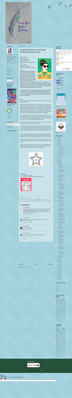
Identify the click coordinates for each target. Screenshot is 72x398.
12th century (58, 310)
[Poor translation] (5, 379)
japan (64, 332)
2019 (58, 264)
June (59, 158)
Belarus (62, 350)
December (60, 147)
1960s (57, 305)
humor (48, 199)
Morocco (64, 352)
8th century (63, 316)
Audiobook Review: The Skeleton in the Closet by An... (61, 248)
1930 (60, 316)
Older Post (50, 264)
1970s (59, 305)
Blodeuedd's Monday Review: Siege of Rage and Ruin (61, 193)
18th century (62, 302)
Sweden (60, 340)
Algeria (61, 346)
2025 (58, 139)
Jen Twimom (25, 207)
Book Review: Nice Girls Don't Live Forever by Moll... (61, 223)
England (58, 329)
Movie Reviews (9, 69)
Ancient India (61, 318)
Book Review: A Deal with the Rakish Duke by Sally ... (61, 205)
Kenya (61, 352)
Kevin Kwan (22, 201)
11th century (60, 312)
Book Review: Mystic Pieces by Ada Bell (61, 166)
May (59, 160)
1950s (62, 305)
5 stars (24, 199)
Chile (64, 350)
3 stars (57, 288)
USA (57, 328)
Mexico (64, 337)
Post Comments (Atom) (27, 266)
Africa (60, 338)
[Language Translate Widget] (13, 125)
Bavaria (60, 350)
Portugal (57, 340)
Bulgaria (61, 344)
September (60, 152)
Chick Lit (33, 199)
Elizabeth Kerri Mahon (63, 54)
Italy (61, 331)
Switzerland (63, 340)
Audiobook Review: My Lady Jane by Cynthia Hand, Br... (61, 171)
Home (36, 264)
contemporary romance (39, 199)
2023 (58, 143)
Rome (61, 334)
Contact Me (9, 74)
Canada (61, 332)
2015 (58, 271)
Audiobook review (28, 199)
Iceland (57, 352)
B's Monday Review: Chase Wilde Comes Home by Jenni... (61, 176)
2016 (58, 269)
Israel (64, 343)
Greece (64, 333)
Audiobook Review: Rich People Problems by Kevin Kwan (61, 241)
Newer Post (21, 264)
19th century (59, 300)
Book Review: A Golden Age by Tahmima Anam (61, 252)
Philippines (26, 201)
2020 (58, 262)
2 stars (57, 286)
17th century (62, 304)
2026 (58, 138)
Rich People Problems (32, 201)
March (59, 164)
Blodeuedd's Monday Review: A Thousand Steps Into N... (61, 236)
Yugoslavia (57, 356)
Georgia (64, 351)
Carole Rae (25, 233)
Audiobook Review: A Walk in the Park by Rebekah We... (61, 188)
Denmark (57, 337)
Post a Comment (24, 238)
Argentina (64, 346)
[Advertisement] (36, 252)
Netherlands (58, 339)
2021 (58, 260)
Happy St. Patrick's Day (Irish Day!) (61, 201)
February (60, 256)
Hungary (64, 339)
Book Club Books (10, 71)
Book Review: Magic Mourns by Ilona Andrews (61, 184)
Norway (57, 338)
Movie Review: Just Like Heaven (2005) (61, 180)
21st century (60, 299)
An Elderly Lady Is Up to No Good (65, 62)
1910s (57, 311)
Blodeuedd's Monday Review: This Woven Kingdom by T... (61, 215)
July (59, 156)
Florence (61, 351)
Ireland (64, 331)
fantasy (63, 328)
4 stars (57, 290)
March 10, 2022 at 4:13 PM (27, 229)
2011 (58, 279)
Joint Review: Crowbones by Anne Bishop (61, 197)
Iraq (59, 352)
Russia (57, 334)
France (45, 199)
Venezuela (57, 350)
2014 (58, 273)
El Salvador (58, 351)
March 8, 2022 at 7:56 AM (27, 214)
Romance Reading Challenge (42, 201)
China (57, 333)
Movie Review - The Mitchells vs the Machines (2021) (61, 218)
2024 (58, 141)
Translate (10, 127)
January (59, 258)
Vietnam (57, 344)
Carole (62, 80)
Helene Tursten (62, 63)
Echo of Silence (62, 57)
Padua (60, 353)
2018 (58, 266)
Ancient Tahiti (60, 321)
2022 (58, 145)
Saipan (62, 353)
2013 (58, 275)
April (59, 162)
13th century (63, 310)
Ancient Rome (59, 308)
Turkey (61, 343)
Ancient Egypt (60, 311)
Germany (57, 332)
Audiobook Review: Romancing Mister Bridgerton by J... (61, 210)
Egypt (64, 334)
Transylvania (58, 346)
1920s (64, 309)
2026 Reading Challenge (60, 78)
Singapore (49, 201)
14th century (61, 309)
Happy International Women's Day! (61, 232)
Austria (60, 333)
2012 (58, 277)
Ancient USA (60, 315)
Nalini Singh (61, 58)
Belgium (64, 338)
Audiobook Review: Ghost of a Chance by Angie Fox (61, 228)
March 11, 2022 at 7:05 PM (27, 236)
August (59, 154)
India (50, 199)
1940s (57, 303)
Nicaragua (57, 353)
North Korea (62, 345)
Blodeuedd (25, 226)
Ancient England (59, 317)
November (60, 149)
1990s (61, 303)
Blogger (41, 370)
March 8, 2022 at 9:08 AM (27, 222)
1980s (64, 305)
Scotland (58, 331)
